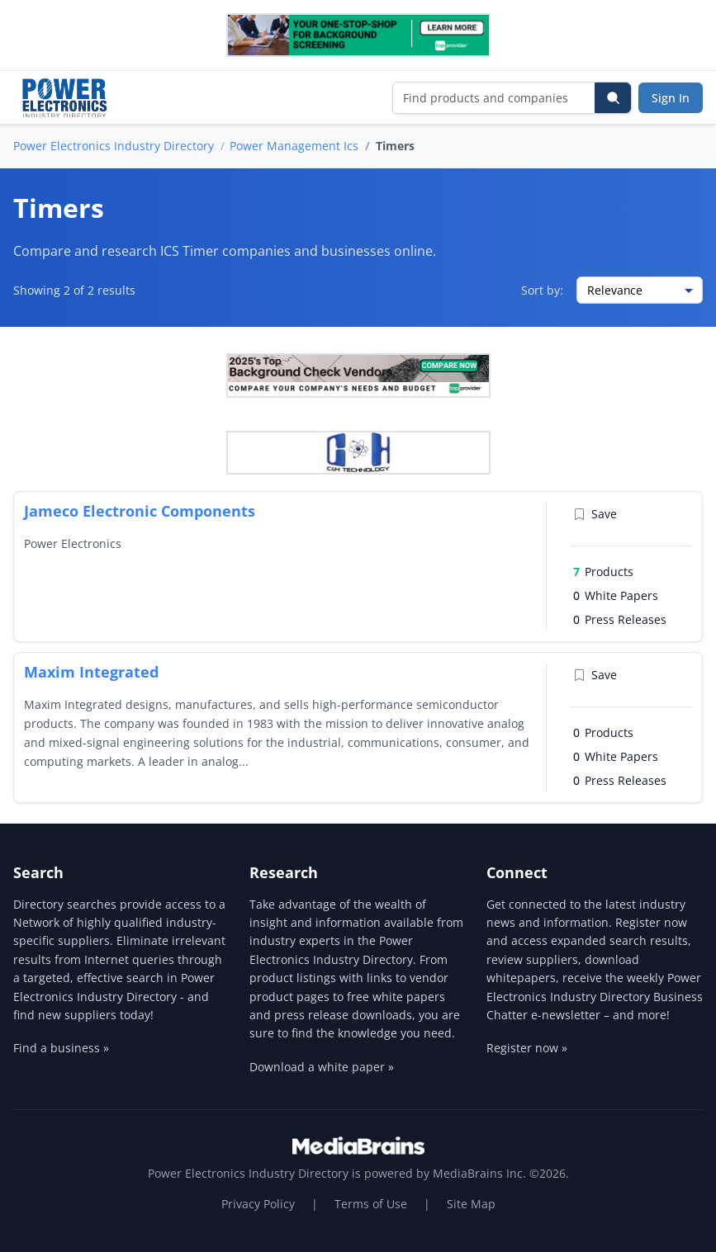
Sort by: (542, 290)
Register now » (526, 1048)
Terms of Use (370, 1204)
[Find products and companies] (494, 98)
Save (595, 513)
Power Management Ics (294, 146)
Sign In (671, 98)
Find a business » (61, 1048)
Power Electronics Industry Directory (113, 146)
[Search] (613, 98)
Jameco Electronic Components (139, 511)
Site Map (471, 1204)
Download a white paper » (321, 1067)
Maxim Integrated (91, 672)
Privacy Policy (258, 1204)
